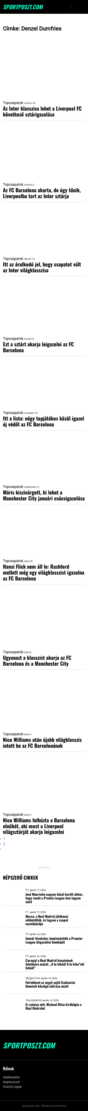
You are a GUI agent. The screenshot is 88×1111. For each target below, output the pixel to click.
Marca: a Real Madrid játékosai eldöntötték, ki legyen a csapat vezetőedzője (47, 920)
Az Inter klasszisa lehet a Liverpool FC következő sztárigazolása (42, 111)
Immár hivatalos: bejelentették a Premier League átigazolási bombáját (54, 940)
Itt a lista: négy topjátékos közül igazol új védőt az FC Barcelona (43, 421)
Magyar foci (33, 978)
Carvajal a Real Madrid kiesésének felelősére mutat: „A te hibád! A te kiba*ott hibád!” (55, 964)
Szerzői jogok (12, 1087)
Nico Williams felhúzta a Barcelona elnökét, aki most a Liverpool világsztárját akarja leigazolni (39, 826)
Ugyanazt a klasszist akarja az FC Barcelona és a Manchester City (37, 660)
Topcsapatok (13, 103)
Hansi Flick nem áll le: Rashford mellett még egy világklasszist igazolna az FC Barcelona (43, 572)
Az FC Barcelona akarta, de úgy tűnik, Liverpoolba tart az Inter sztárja (42, 193)
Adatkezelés (11, 1077)
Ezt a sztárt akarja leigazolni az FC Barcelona (38, 347)
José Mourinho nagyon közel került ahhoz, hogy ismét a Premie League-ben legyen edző (54, 898)
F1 (27, 912)
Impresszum (11, 1082)
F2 (27, 890)
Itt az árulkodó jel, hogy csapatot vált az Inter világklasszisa (42, 267)
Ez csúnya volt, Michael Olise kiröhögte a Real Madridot (54, 1006)
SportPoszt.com (23, 7)
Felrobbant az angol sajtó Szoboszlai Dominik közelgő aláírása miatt (50, 984)
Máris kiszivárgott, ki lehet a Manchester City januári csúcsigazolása (44, 495)
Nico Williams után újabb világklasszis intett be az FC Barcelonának (42, 743)
